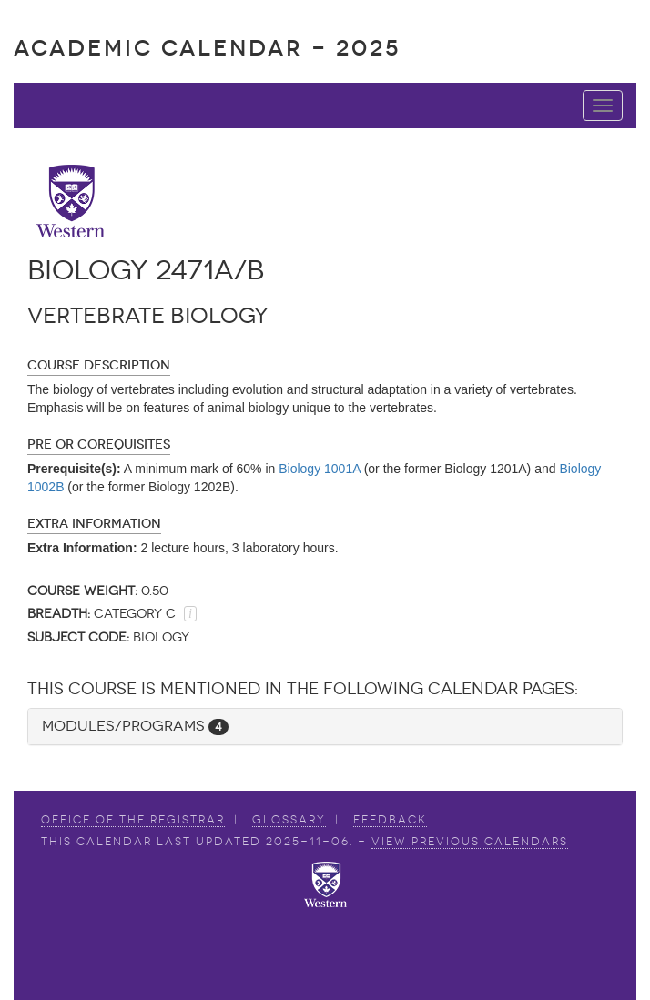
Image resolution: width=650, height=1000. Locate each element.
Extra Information (94, 523)
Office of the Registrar (133, 819)
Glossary (289, 819)
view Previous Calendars (469, 841)
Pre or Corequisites (98, 444)
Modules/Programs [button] (135, 725)
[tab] (325, 726)
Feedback (390, 819)
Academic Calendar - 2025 (207, 48)
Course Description (98, 365)
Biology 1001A (320, 468)
